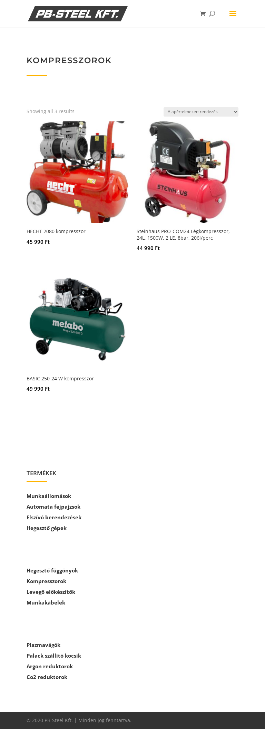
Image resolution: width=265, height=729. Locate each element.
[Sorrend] (201, 112)
